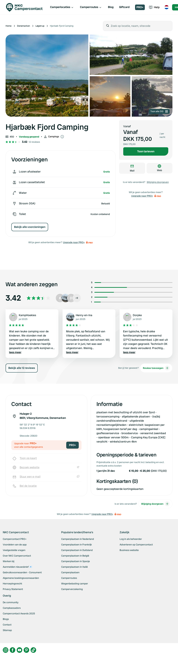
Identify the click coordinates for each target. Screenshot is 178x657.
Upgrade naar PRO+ (74, 242)
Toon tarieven (145, 151)
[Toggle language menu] (166, 7)
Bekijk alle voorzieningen (29, 227)
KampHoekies (27, 315)
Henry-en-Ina (84, 315)
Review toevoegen (156, 368)
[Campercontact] (26, 7)
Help (154, 7)
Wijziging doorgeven (158, 182)
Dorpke (137, 315)
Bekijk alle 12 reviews (21, 368)
